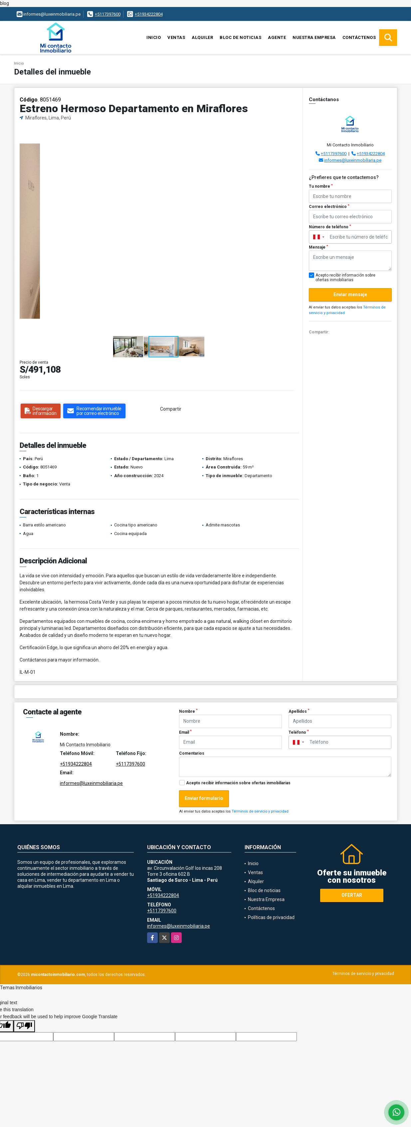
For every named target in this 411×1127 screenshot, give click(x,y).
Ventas (176, 37)
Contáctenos (359, 37)
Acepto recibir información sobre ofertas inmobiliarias (238, 783)
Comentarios (191, 753)
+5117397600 (107, 14)
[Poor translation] (24, 1026)
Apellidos (299, 711)
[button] (292, 132)
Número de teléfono (330, 227)
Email (185, 732)
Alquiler (202, 37)
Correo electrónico (329, 206)
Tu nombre (321, 186)
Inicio (153, 37)
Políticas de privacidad (271, 917)
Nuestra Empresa (314, 37)
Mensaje (318, 247)
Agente (277, 37)
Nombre (188, 711)
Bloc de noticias (240, 37)
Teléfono (299, 732)
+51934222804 (149, 14)
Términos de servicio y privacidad (260, 811)
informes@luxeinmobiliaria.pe (352, 160)
